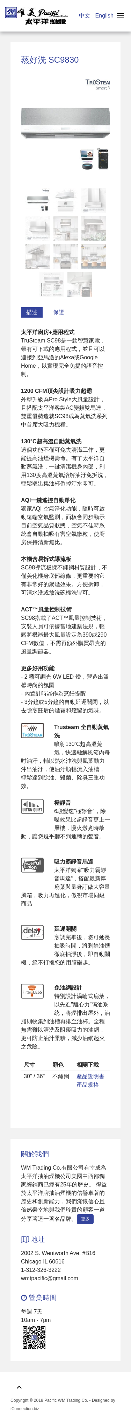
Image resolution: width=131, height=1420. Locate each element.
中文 (85, 16)
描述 (31, 312)
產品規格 (88, 1085)
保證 (58, 312)
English (104, 16)
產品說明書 (90, 1076)
